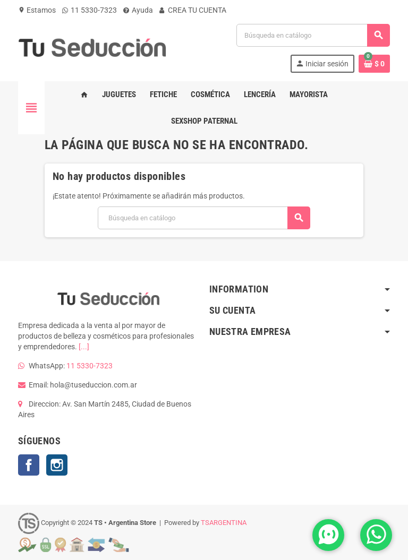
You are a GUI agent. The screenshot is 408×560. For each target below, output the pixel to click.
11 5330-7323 (89, 10)
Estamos (37, 10)
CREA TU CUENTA (192, 10)
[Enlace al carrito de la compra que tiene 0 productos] (374, 64)
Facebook (28, 465)
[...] (84, 346)
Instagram (56, 465)
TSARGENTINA (223, 523)
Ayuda (138, 10)
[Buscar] (312, 35)
